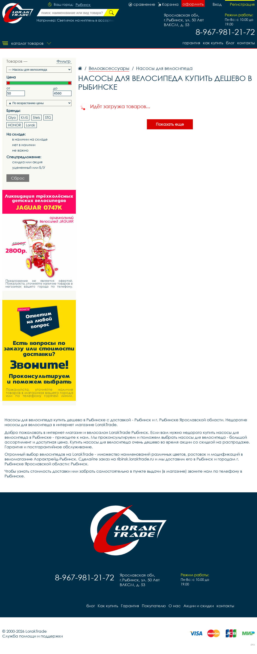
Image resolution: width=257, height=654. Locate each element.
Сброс (18, 178)
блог (230, 42)
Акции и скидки (198, 605)
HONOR (14, 125)
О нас (174, 605)
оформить (193, 4)
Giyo (12, 117)
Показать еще (170, 124)
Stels (36, 117)
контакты (246, 42)
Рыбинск (83, 5)
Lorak (30, 125)
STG (48, 117)
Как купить (213, 42)
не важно (20, 150)
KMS (24, 117)
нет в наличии (23, 145)
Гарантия (191, 42)
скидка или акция (27, 162)
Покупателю (154, 605)
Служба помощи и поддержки (32, 636)
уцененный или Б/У (28, 167)
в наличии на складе (30, 139)
